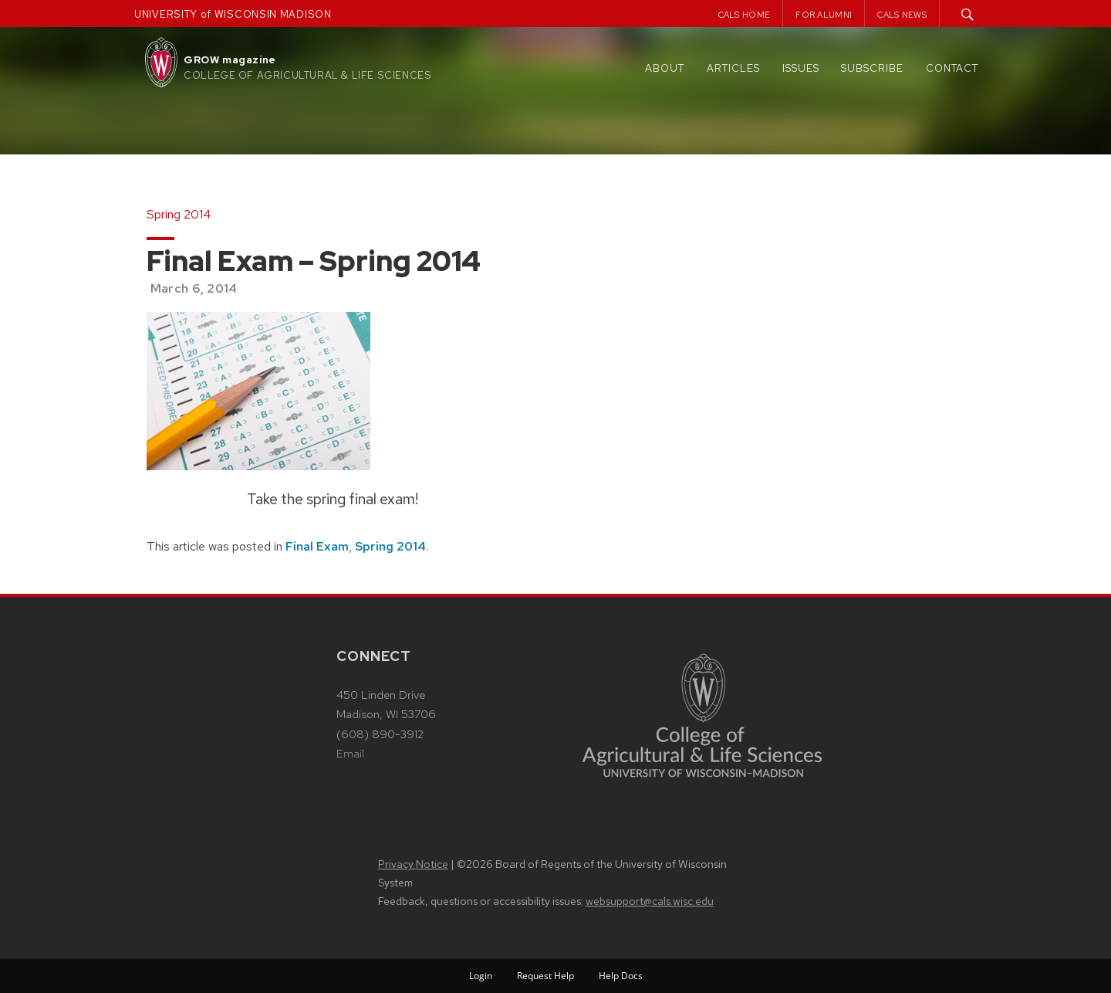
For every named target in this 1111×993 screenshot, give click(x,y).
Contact (952, 68)
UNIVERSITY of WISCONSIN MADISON (233, 14)
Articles (733, 68)
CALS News (902, 14)
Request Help (545, 975)
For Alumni (823, 14)
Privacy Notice (413, 864)
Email (350, 753)
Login (480, 975)
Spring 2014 (390, 546)
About (664, 68)
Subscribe (872, 68)
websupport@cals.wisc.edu (650, 901)
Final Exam (317, 546)
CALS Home (744, 14)
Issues (800, 68)
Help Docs (621, 975)
